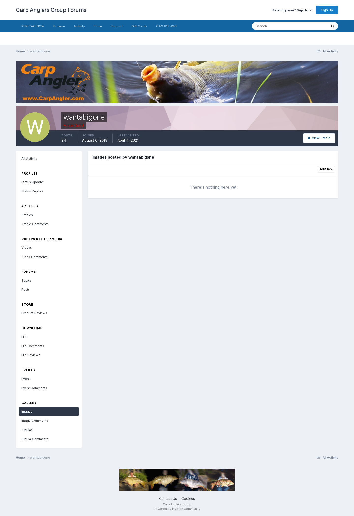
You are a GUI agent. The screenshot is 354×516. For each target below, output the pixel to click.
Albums (27, 430)
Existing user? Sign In (292, 10)
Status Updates (33, 182)
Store (98, 26)
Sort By (326, 169)
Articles (27, 215)
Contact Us (168, 498)
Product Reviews (34, 313)
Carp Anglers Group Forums (51, 10)
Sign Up (327, 10)
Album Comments (34, 439)
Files (24, 337)
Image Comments (34, 420)
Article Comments (35, 224)
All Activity (29, 158)
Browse (59, 26)
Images (26, 411)
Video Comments (34, 257)
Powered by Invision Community (177, 509)
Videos (26, 247)
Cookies (188, 498)
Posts (25, 289)
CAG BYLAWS (166, 26)
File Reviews (30, 355)
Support (117, 26)
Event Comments (34, 388)
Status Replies (32, 191)
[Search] (273, 26)
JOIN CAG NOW (32, 26)
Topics (26, 280)
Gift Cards (139, 26)
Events (26, 378)
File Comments (32, 346)
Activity (79, 26)
